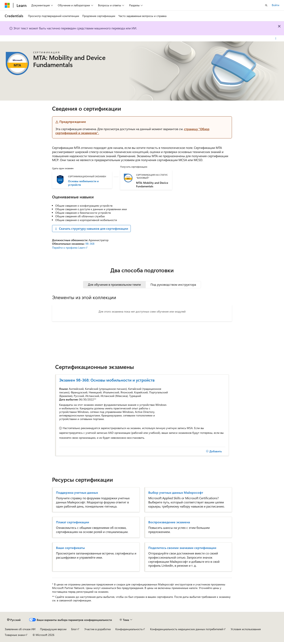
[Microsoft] (7, 5)
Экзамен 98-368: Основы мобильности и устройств (107, 380)
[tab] (114, 284)
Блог (74, 629)
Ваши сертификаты (70, 548)
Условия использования (246, 629)
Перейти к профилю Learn (68, 247)
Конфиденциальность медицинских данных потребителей (186, 629)
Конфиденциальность (129, 629)
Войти (275, 5)
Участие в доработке (97, 629)
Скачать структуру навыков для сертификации (91, 228)
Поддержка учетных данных (77, 493)
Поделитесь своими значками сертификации (182, 548)
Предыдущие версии (53, 629)
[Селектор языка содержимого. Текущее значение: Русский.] (14, 620)
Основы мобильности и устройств (83, 183)
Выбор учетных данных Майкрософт (175, 493)
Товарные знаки (15, 635)
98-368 (89, 243)
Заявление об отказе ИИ (20, 629)
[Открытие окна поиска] (266, 5)
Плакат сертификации (72, 522)
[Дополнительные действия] (275, 38)
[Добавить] (214, 451)
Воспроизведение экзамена (169, 522)
